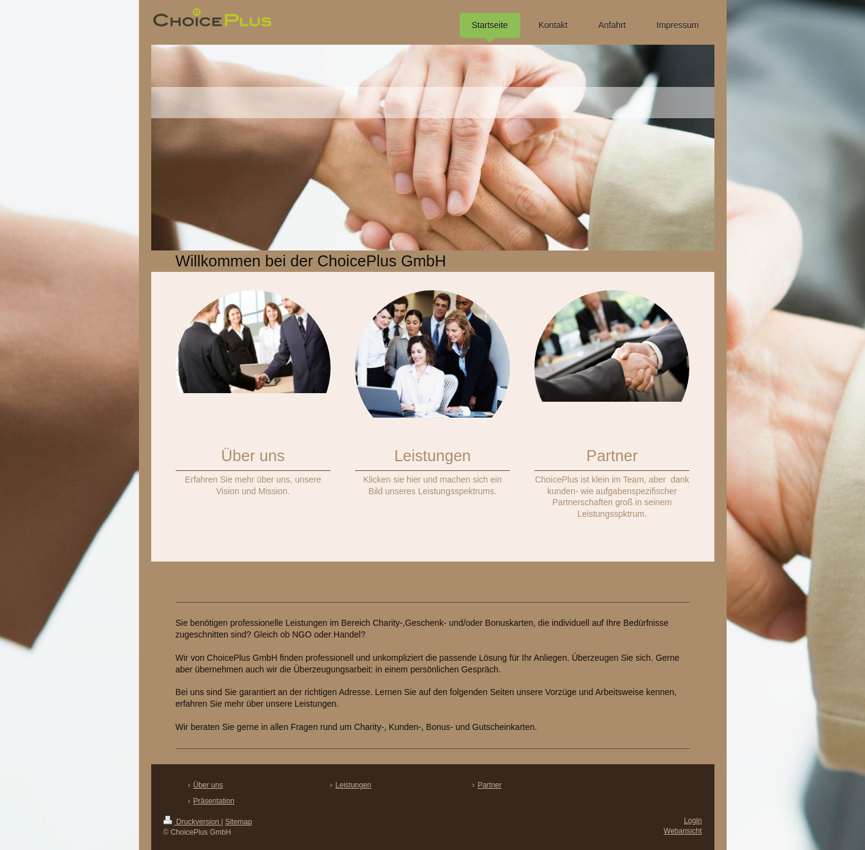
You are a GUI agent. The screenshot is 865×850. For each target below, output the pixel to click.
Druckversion (192, 822)
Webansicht (683, 831)
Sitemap (238, 822)
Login (693, 820)
